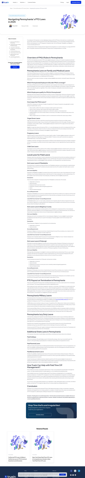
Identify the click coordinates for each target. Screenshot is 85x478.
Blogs (11, 8)
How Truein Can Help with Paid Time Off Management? (15, 58)
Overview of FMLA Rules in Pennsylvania (15, 43)
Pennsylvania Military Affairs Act (62, 299)
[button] (15, 2)
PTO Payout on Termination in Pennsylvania (15, 49)
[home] (5, 2)
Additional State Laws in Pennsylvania (14, 55)
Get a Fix (15, 67)
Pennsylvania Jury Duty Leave (16, 52)
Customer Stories (32, 2)
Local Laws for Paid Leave (15, 47)
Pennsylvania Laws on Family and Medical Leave (15, 45)
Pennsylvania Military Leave (15, 51)
